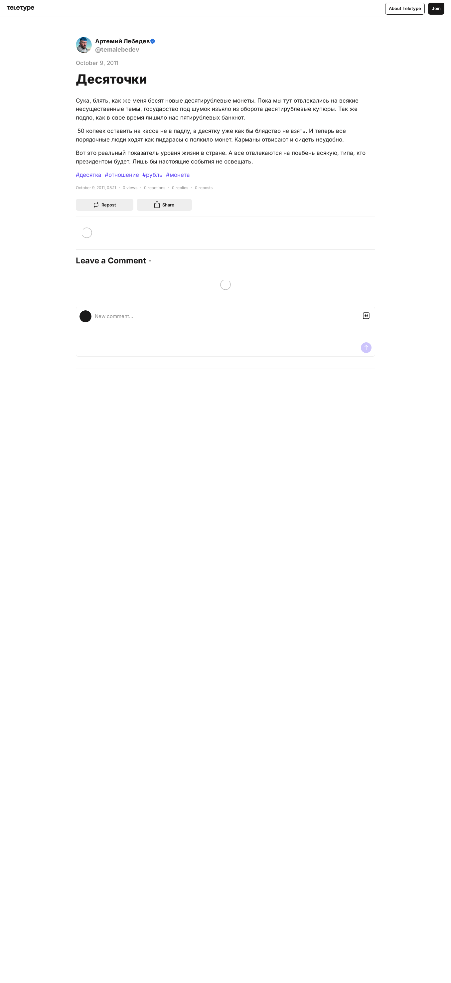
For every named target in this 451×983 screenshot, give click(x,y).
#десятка (88, 174)
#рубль (152, 174)
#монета (178, 174)
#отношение (122, 174)
